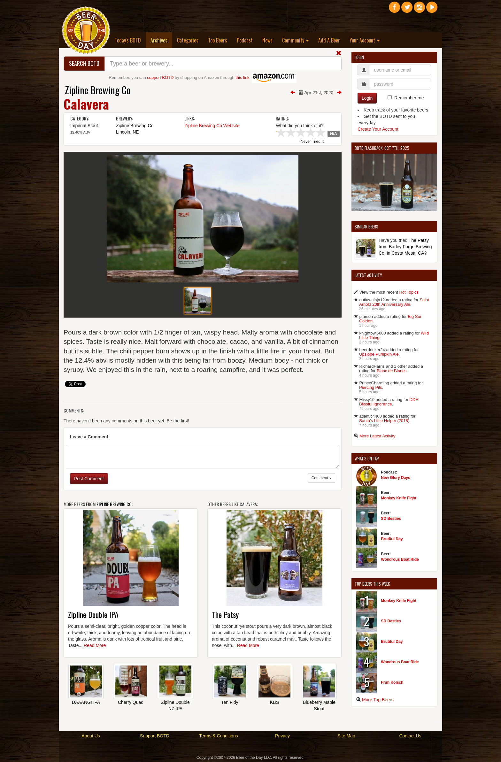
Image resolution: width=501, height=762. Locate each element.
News (267, 40)
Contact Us (410, 735)
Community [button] (295, 40)
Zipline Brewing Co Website (211, 125)
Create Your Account (378, 129)
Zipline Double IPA (93, 614)
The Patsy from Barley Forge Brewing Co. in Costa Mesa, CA (405, 247)
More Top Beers (378, 699)
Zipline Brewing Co (98, 90)
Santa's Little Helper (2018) (384, 420)
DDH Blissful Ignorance (389, 401)
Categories (187, 40)
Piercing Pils (370, 387)
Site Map (346, 735)
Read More (95, 645)
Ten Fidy (229, 702)
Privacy (282, 735)
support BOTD (160, 77)
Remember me (409, 97)
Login (367, 98)
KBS (274, 702)
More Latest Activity (377, 436)
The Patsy (225, 614)
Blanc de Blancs (391, 370)
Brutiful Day (392, 539)
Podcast (245, 40)
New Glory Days (395, 477)
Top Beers (217, 40)
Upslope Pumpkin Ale (379, 354)
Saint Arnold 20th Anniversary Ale (394, 302)
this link (242, 77)
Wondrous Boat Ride (400, 559)
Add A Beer (329, 40)
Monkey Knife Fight (398, 498)
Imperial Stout (84, 125)
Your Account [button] (365, 40)
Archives (161, 40)
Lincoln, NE (127, 132)
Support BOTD (154, 735)
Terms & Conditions (218, 735)
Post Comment (89, 478)
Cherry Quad (130, 702)
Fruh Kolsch (392, 682)
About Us (90, 735)
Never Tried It (312, 141)
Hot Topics (408, 292)
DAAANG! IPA (86, 702)
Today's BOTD (128, 40)
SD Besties (391, 518)
